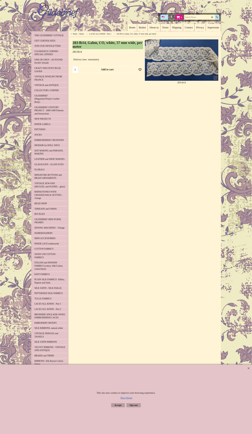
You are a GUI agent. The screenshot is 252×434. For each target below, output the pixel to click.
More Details (126, 398)
